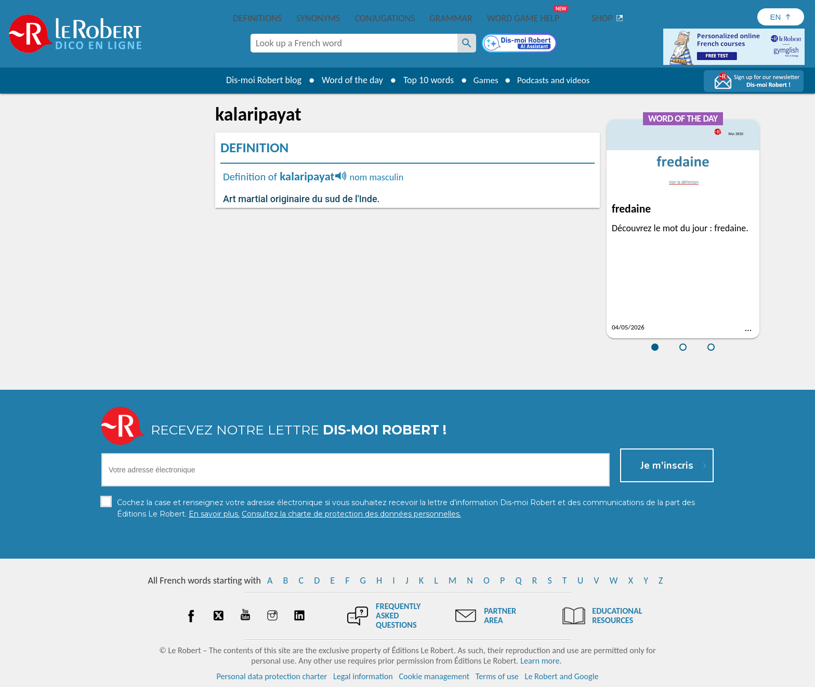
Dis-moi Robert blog (259, 80)
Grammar (450, 18)
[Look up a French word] (466, 43)
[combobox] (354, 43)
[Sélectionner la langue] (780, 16)
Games (483, 80)
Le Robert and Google (562, 676)
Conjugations (384, 18)
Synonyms (318, 18)
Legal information (363, 676)
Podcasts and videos (555, 80)
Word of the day (348, 80)
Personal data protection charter (272, 676)
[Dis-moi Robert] (520, 44)
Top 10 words (424, 80)
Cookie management (434, 676)
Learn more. (540, 661)
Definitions (257, 18)
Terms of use (497, 676)
